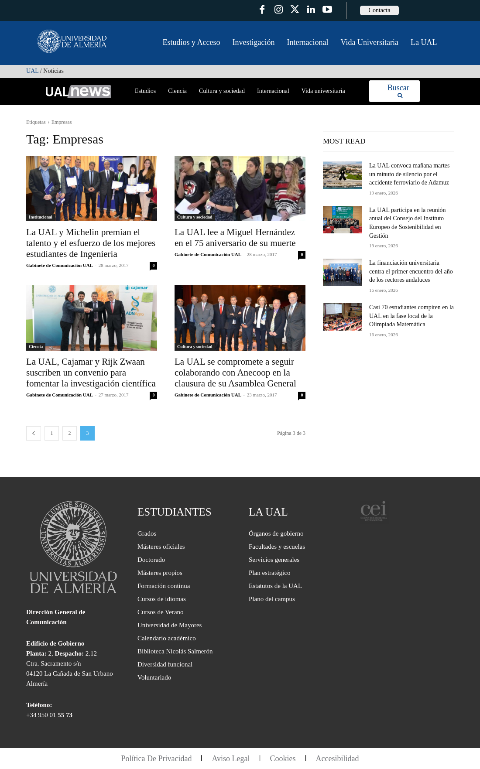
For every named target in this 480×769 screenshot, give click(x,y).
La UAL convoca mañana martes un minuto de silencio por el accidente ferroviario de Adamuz (409, 174)
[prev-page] (33, 433)
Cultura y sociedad (195, 217)
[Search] (398, 91)
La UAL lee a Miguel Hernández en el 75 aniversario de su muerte (235, 237)
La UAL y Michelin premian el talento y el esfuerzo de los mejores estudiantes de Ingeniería (90, 243)
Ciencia (36, 346)
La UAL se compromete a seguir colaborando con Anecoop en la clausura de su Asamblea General (235, 372)
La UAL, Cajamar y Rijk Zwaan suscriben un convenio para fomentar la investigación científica (91, 372)
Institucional (40, 217)
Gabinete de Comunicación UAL (59, 265)
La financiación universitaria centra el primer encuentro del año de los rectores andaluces (411, 271)
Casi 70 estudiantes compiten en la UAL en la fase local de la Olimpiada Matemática (411, 316)
